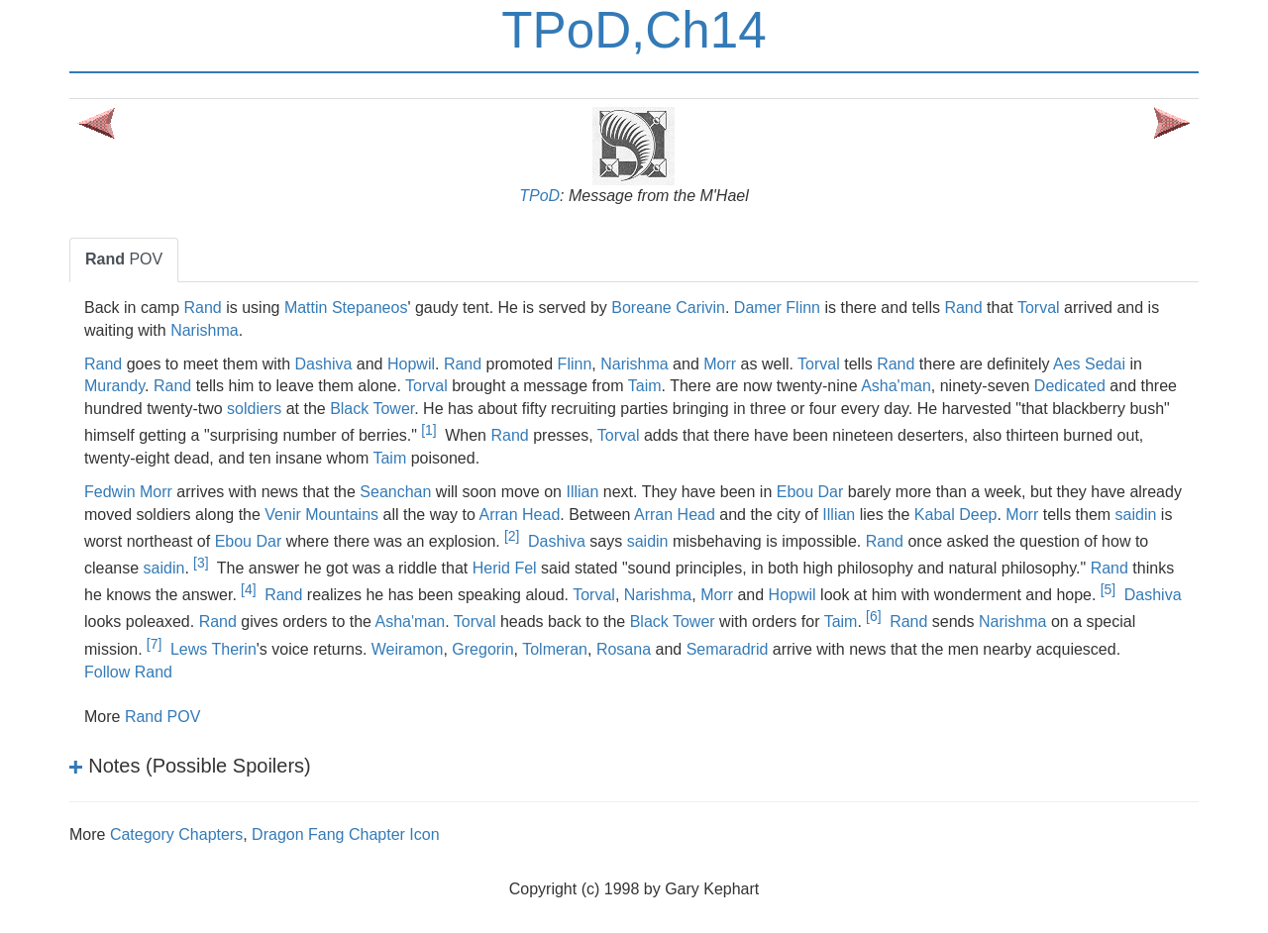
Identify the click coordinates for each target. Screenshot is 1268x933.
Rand (202, 307)
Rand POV (162, 716)
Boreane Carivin (668, 307)
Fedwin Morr (128, 491)
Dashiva (324, 364)
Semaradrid (728, 649)
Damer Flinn (777, 307)
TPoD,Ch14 (633, 30)
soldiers (254, 408)
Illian (582, 491)
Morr (719, 364)
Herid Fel (505, 568)
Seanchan (395, 491)
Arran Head (519, 514)
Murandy (114, 385)
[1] (428, 430)
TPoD (539, 195)
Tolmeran (554, 649)
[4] (248, 589)
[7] (154, 644)
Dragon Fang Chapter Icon (345, 834)
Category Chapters (176, 834)
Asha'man (896, 385)
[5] (1108, 589)
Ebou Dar (810, 491)
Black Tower (372, 408)
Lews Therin (213, 649)
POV (123, 259)
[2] (511, 536)
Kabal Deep (956, 514)
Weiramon (407, 649)
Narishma (204, 330)
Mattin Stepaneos (346, 307)
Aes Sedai (1089, 364)
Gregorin (482, 649)
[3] (200, 562)
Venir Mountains (321, 514)
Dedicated (1070, 385)
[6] (873, 616)
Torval (1038, 307)
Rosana (623, 649)
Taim (645, 385)
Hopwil (411, 364)
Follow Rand (128, 672)
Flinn (575, 364)
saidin (1136, 514)
